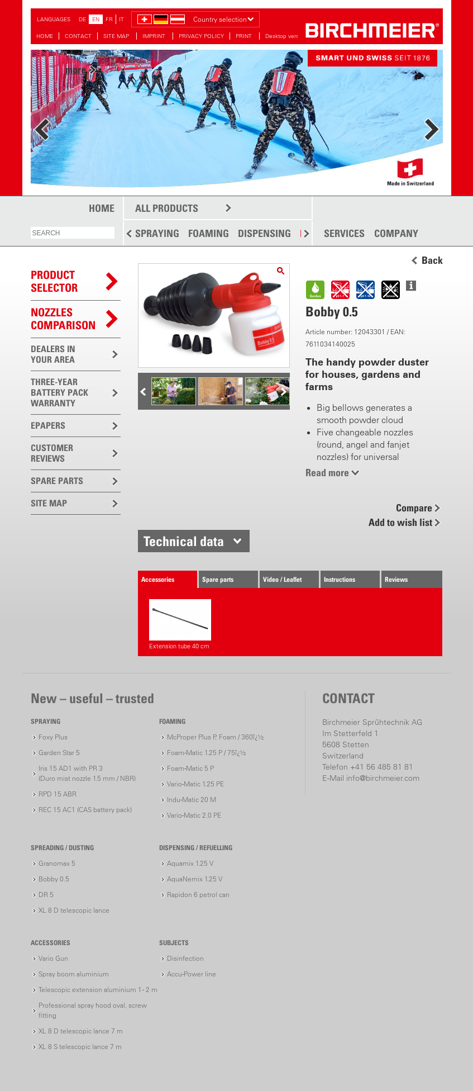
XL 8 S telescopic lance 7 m (80, 1046)
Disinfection (185, 958)
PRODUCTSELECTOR (54, 281)
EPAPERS (48, 425)
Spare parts (217, 579)
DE (82, 19)
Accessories (157, 579)
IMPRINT (154, 36)
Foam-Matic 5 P (190, 768)
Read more (327, 472)
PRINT (245, 36)
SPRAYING (157, 233)
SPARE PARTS (57, 480)
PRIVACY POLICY (201, 36)
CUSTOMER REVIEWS (52, 453)
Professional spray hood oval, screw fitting (93, 1010)
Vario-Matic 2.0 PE (194, 815)
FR (109, 19)
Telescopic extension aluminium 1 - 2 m (98, 989)
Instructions (339, 579)
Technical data (184, 541)
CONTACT (78, 36)
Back (432, 260)
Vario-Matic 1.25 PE (195, 784)
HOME (44, 36)
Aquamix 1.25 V (190, 863)
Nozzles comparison (63, 319)
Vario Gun (53, 958)
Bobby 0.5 (54, 879)
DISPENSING (264, 233)
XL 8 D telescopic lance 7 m (81, 1031)
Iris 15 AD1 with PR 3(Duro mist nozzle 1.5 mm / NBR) (87, 773)
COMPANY (396, 233)
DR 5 (46, 894)
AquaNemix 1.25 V (194, 879)
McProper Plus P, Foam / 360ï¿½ (215, 737)
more (75, 69)
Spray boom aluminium (74, 974)
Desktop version (286, 36)
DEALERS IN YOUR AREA (53, 354)
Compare (414, 508)
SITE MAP (117, 36)
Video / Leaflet (282, 579)
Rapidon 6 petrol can (198, 894)
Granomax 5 (57, 863)
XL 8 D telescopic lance (74, 910)
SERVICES (344, 233)
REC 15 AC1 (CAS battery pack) (85, 809)
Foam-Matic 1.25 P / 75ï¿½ (206, 752)
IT (121, 19)
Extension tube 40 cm (180, 624)
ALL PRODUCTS (166, 208)
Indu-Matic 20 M (191, 799)
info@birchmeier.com (382, 778)
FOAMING (208, 233)
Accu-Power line (191, 974)
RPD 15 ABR (58, 794)
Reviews (396, 579)
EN (95, 19)
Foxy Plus (53, 737)
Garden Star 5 (59, 752)
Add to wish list (400, 522)
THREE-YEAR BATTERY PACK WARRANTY (59, 392)
